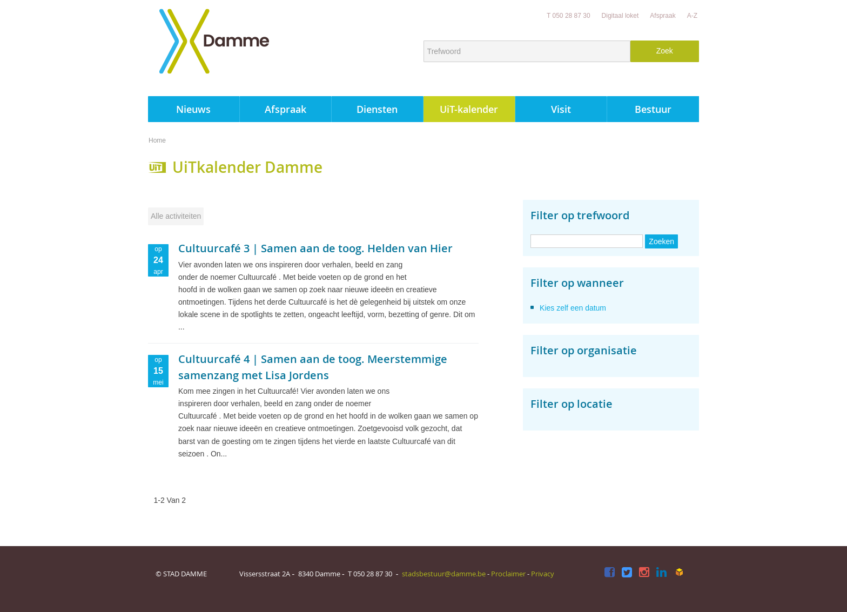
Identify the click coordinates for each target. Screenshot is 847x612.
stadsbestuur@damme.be (444, 574)
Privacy (542, 574)
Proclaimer (508, 574)
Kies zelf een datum (573, 308)
